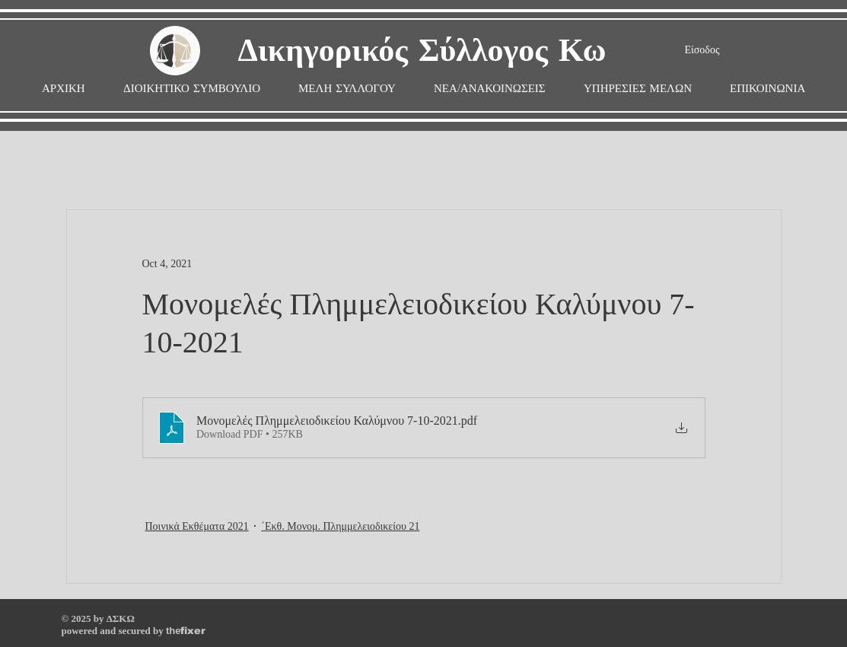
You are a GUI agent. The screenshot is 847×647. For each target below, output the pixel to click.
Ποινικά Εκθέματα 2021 (197, 526)
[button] (347, 88)
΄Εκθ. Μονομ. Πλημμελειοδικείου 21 (340, 526)
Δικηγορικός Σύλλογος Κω (422, 51)
